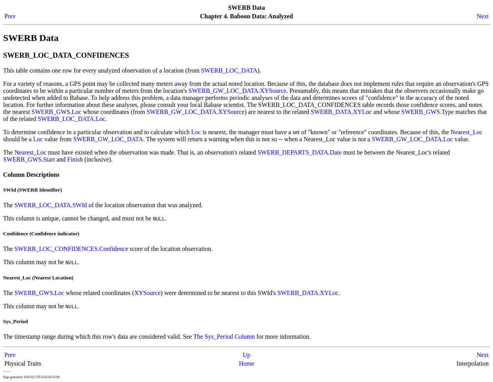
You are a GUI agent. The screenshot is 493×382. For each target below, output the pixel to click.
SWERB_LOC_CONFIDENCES (56, 248)
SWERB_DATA (331, 111)
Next (483, 16)
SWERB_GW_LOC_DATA (223, 90)
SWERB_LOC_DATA (229, 70)
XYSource (273, 90)
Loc (77, 111)
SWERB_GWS (51, 111)
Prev (10, 16)
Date (336, 152)
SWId (79, 205)
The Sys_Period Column (224, 336)
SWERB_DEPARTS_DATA (293, 152)
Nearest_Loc (466, 132)
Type (447, 111)
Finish (75, 159)
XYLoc (362, 111)
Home (246, 363)
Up (247, 355)
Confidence (113, 248)
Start (49, 159)
